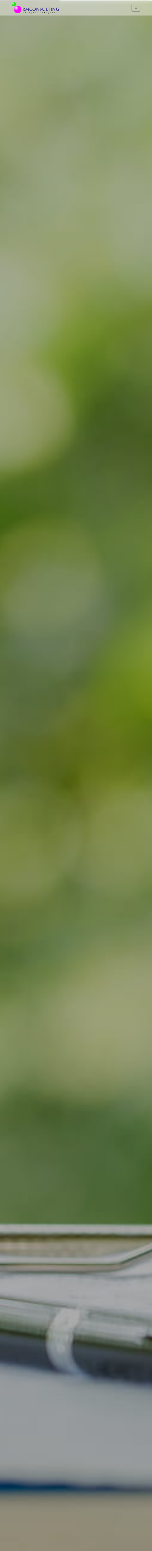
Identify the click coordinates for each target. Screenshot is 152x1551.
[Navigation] (136, 8)
